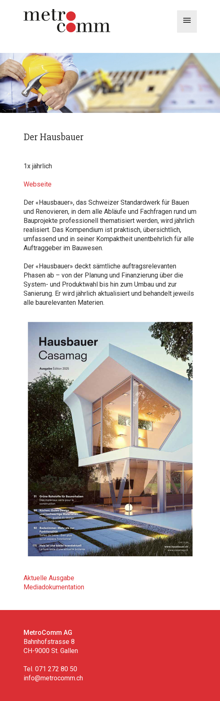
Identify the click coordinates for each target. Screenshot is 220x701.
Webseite (38, 184)
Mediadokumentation (54, 587)
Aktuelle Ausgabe (49, 578)
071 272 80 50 (56, 669)
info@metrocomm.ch (53, 678)
